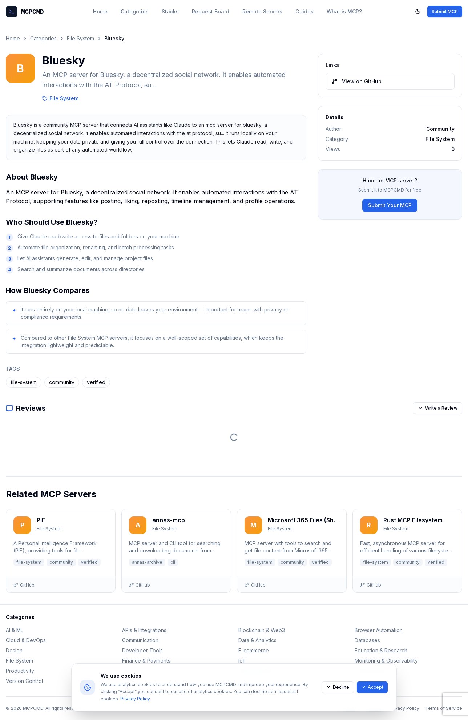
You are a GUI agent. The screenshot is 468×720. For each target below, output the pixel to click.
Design (14, 650)
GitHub (24, 585)
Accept (372, 687)
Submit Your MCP (390, 205)
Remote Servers (262, 11)
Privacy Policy (135, 698)
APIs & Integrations (144, 630)
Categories (135, 11)
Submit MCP (445, 11)
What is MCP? (344, 11)
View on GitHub (357, 81)
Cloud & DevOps (26, 640)
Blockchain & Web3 (261, 630)
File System (80, 38)
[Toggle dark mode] (417, 11)
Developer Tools (142, 650)
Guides (304, 11)
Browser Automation (379, 630)
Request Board (210, 11)
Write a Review (437, 408)
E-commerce (253, 650)
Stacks (170, 11)
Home (100, 11)
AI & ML (14, 630)
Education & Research (381, 650)
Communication (140, 640)
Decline (337, 687)
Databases (367, 640)
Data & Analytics (257, 640)
